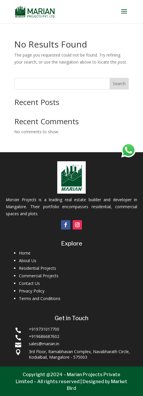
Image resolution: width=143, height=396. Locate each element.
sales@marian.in (44, 343)
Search (119, 83)
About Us (27, 260)
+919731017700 (44, 329)
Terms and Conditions (39, 298)
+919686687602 (44, 336)
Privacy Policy (31, 291)
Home (25, 253)
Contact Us (29, 283)
